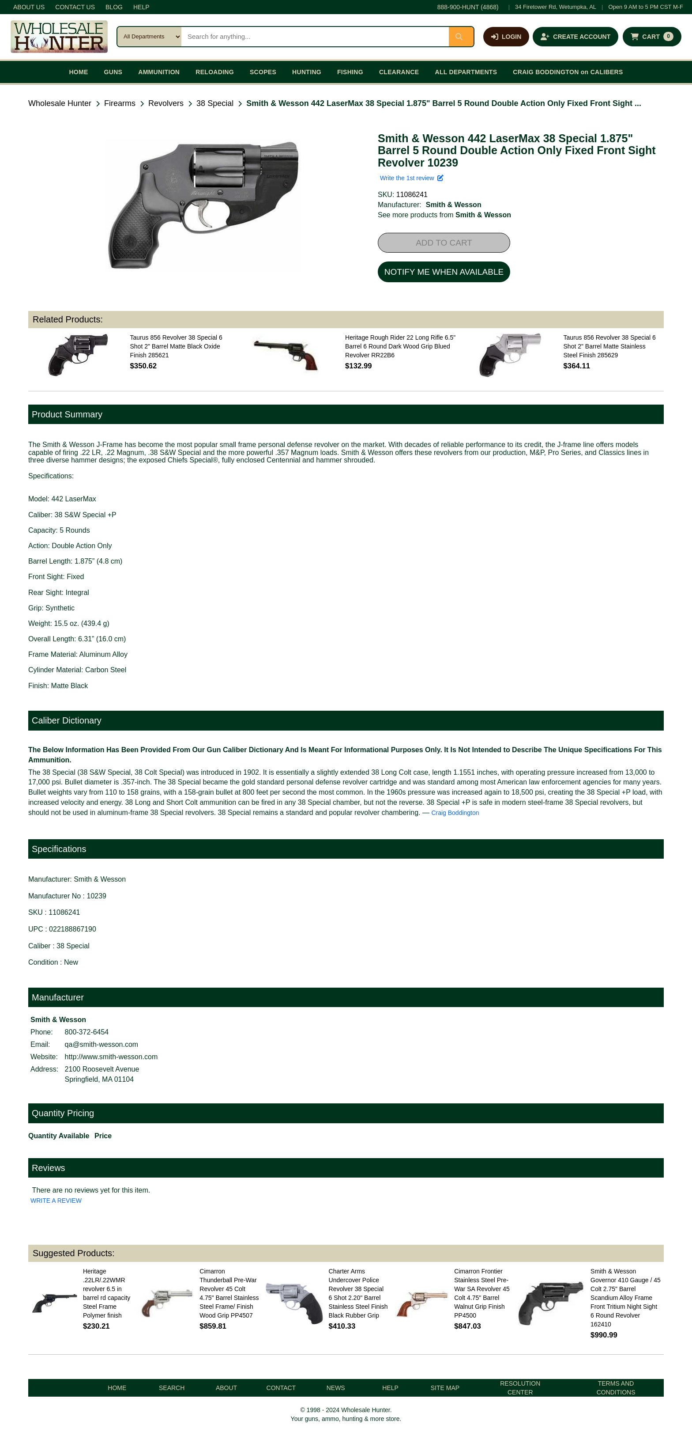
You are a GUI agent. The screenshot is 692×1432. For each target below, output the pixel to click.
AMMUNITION (159, 72)
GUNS (113, 72)
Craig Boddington (455, 812)
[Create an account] (575, 36)
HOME (78, 72)
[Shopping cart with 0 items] (652, 36)
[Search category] (149, 36)
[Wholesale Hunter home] (59, 36)
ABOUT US (29, 7)
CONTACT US (75, 7)
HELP (141, 7)
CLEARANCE (399, 72)
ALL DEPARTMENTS (466, 72)
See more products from (444, 215)
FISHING (350, 72)
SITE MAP (445, 1387)
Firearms (119, 103)
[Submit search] (461, 36)
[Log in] (506, 36)
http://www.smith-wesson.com (111, 1057)
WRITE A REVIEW (56, 1200)
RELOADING (215, 72)
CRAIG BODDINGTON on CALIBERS (568, 72)
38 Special (214, 103)
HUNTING (306, 72)
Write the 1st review (412, 178)
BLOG (114, 7)
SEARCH (171, 1387)
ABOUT (226, 1387)
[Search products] (315, 36)
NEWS (336, 1387)
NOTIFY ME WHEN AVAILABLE (444, 272)
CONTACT (281, 1387)
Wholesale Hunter (59, 103)
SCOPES (263, 72)
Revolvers (166, 103)
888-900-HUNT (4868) (468, 7)
